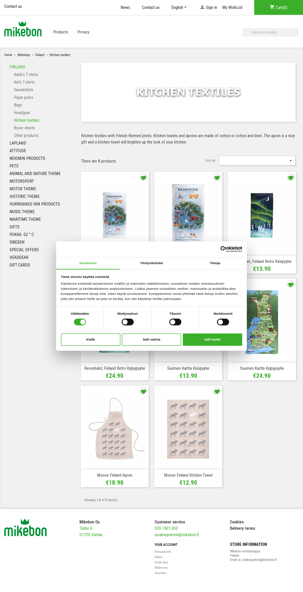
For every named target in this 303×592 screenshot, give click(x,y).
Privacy (83, 31)
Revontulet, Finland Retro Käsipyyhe (262, 261)
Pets (14, 165)
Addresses (161, 567)
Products (60, 31)
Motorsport (22, 181)
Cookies (237, 521)
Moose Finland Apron (114, 475)
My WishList (232, 7)
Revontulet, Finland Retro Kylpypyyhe (114, 368)
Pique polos (23, 97)
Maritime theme (25, 219)
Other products (26, 135)
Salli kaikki (212, 339)
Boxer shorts (24, 127)
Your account (166, 545)
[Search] (271, 32)
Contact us (13, 6)
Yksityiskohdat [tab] (151, 263)
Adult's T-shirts (26, 74)
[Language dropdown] (179, 7)
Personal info (163, 551)
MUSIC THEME (22, 211)
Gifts (14, 226)
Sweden (17, 242)
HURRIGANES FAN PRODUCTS (35, 204)
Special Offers (24, 249)
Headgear (22, 112)
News (125, 7)
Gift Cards (20, 265)
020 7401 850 (166, 528)
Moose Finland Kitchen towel (188, 475)
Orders (159, 557)
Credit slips (161, 562)
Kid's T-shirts (24, 82)
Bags (18, 105)
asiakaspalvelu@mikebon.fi (177, 534)
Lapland (18, 143)
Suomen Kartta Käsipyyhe (188, 368)
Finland (17, 66)
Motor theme (23, 188)
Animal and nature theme (35, 173)
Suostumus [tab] (88, 263)
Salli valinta (151, 339)
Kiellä (90, 339)
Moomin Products (27, 158)
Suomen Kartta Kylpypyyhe (262, 368)
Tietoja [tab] (215, 263)
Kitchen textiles (26, 120)
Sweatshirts (23, 89)
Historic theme (25, 196)
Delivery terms (242, 528)
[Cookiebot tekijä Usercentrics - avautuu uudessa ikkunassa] (223, 249)
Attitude (18, 150)
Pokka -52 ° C (22, 234)
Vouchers (160, 573)
